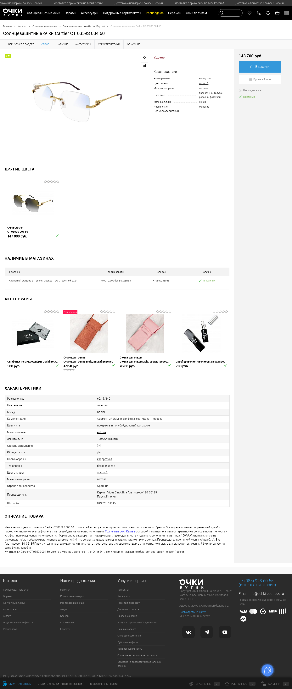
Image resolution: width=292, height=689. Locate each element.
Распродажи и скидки (72, 602)
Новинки (65, 589)
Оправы (7, 596)
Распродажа (10, 629)
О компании (67, 622)
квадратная (104, 459)
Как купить (123, 596)
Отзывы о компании (129, 635)
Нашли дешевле (250, 90)
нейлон (101, 432)
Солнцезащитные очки (16, 589)
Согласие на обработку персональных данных (139, 663)
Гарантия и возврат (128, 602)
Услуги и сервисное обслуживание (137, 622)
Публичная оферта (127, 642)
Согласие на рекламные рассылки (137, 655)
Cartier (101, 412)
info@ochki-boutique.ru (266, 594)
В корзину (260, 67)
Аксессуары (10, 609)
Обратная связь (17, 683)
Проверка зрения (127, 615)
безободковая (106, 465)
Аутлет (7, 615)
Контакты (123, 589)
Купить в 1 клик (260, 79)
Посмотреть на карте (192, 612)
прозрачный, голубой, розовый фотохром (123, 425)
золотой (203, 83)
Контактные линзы (14, 602)
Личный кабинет (126, 629)
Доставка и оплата (128, 609)
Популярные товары (72, 596)
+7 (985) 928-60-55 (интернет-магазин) (60, 683)
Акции (63, 609)
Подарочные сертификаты (122, 13)
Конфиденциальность (129, 648)
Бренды (64, 615)
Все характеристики (166, 111)
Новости (65, 629)
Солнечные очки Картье (120, 531)
